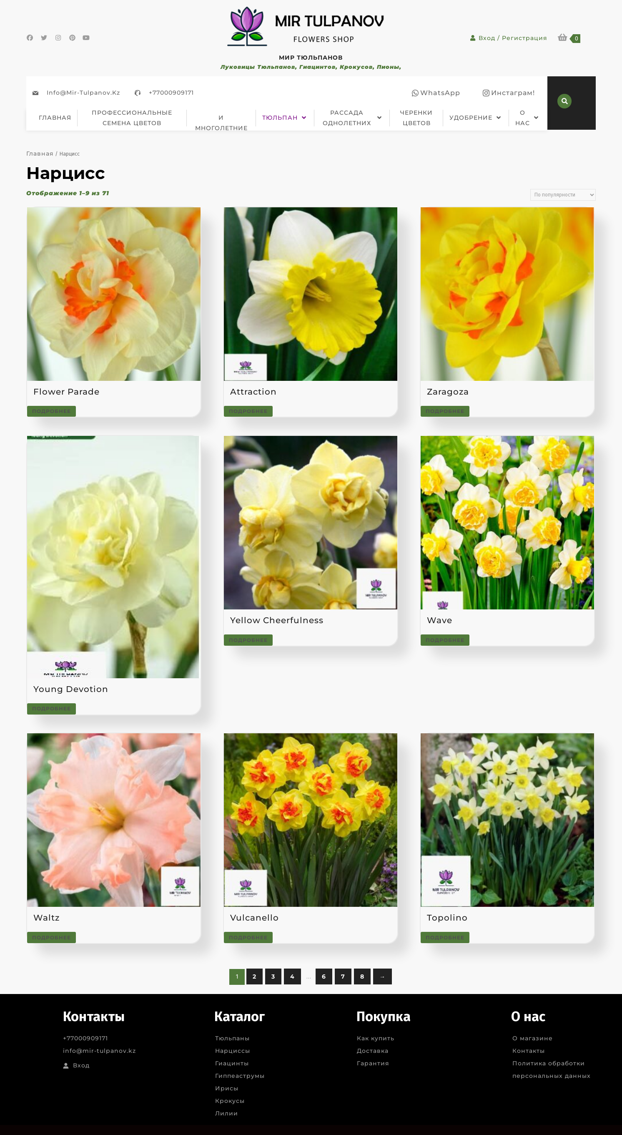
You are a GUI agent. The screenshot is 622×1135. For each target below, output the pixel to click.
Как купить (375, 1038)
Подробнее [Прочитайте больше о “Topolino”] (445, 937)
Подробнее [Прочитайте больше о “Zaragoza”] (445, 411)
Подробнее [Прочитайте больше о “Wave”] (445, 640)
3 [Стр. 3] (273, 976)
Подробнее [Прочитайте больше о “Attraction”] (248, 411)
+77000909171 (171, 92)
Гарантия (373, 1063)
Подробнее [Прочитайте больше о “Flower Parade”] (51, 411)
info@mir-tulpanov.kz (83, 92)
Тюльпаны (232, 1038)
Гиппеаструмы (240, 1076)
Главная (40, 153)
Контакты (528, 1050)
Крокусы (230, 1101)
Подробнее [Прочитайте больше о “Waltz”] (51, 937)
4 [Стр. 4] (292, 976)
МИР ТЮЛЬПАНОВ (311, 57)
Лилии (226, 1113)
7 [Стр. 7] (343, 976)
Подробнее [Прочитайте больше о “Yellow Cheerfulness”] (248, 640)
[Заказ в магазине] (563, 195)
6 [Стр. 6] (324, 976)
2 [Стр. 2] (254, 976)
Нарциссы (232, 1050)
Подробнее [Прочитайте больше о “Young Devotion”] (51, 708)
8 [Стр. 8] (362, 976)
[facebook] (436, 93)
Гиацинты (232, 1063)
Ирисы (226, 1088)
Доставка (373, 1050)
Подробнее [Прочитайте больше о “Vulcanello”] (248, 937)
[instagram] (509, 93)
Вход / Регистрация (508, 38)
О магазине (532, 1038)
